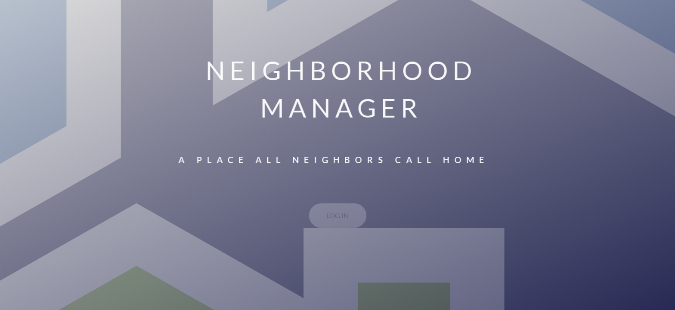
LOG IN (337, 217)
